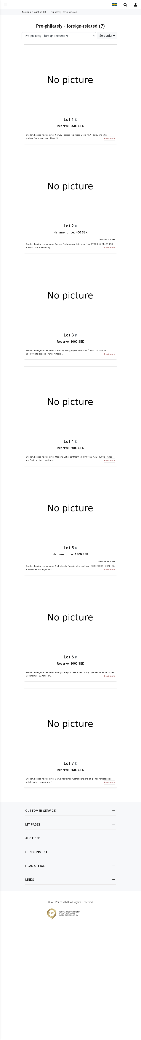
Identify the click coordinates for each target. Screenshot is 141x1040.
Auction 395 (40, 12)
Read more (109, 138)
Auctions (26, 12)
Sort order (107, 35)
